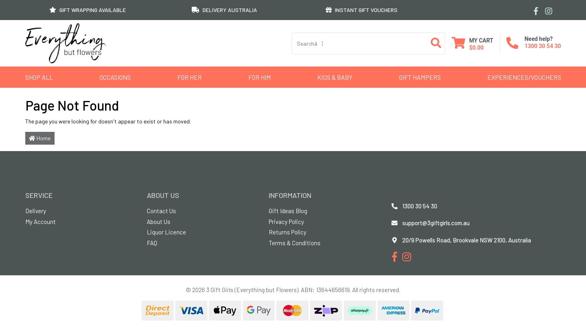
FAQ (152, 242)
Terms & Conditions (294, 242)
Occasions (115, 77)
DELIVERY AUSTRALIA (224, 9)
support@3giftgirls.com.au (436, 222)
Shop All (39, 77)
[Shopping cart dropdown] (472, 43)
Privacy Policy (286, 221)
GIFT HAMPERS (420, 77)
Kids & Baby (335, 77)
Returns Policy (287, 232)
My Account (40, 221)
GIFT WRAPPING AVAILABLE (87, 9)
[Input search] (360, 43)
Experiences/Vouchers (524, 77)
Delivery (35, 210)
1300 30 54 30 (543, 46)
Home (40, 138)
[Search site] (436, 43)
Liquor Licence (166, 232)
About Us (158, 221)
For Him (259, 77)
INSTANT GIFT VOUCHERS (361, 9)
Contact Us (161, 210)
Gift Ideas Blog (288, 210)
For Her (189, 77)
